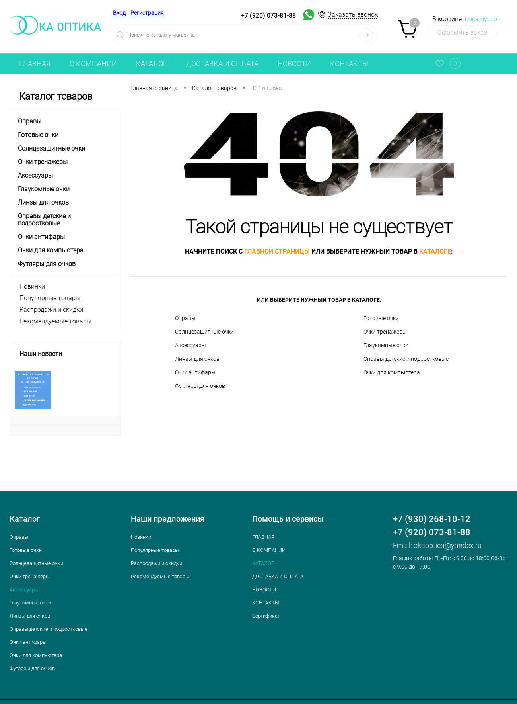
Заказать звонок (353, 14)
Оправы (185, 318)
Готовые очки (381, 318)
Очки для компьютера (391, 372)
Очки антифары (195, 372)
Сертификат (266, 616)
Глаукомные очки (385, 345)
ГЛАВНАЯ (35, 63)
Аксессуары (190, 345)
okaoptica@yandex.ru (448, 545)
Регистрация (147, 13)
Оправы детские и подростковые (406, 359)
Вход (119, 13)
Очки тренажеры (385, 332)
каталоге (435, 251)
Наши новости (40, 354)
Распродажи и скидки (51, 309)
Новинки (32, 286)
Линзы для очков (197, 359)
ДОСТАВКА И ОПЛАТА (222, 63)
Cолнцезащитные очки (204, 332)
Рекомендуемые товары (55, 321)
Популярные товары (49, 298)
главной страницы (277, 251)
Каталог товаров (65, 97)
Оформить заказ (462, 32)
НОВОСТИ (294, 63)
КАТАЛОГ (151, 63)
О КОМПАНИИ (93, 63)
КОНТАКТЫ (349, 63)
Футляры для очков (200, 386)
